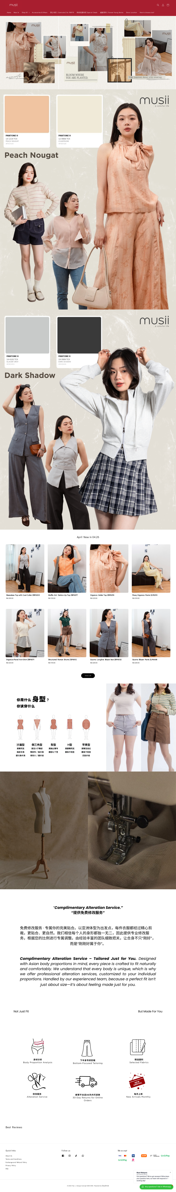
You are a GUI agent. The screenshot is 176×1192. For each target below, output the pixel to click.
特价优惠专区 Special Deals (87, 12)
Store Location (131, 12)
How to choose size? (147, 12)
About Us (9, 1156)
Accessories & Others (39, 12)
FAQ (7, 1169)
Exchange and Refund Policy (16, 1162)
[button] (158, 5)
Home (9, 12)
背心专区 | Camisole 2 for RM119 (62, 12)
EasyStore (105, 1186)
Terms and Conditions (14, 1159)
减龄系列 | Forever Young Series (111, 12)
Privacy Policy (11, 1165)
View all (88, 675)
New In (16, 12)
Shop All (25, 12)
